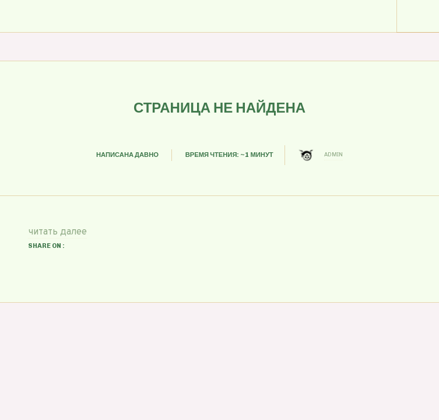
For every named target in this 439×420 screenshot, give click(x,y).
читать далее (57, 232)
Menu (418, 16)
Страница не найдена (219, 107)
